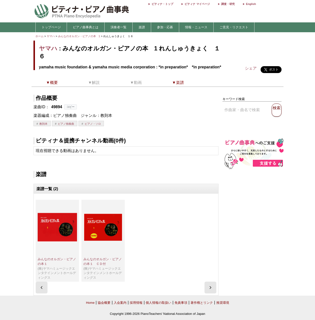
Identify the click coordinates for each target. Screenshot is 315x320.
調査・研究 (228, 3)
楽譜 (142, 27)
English (251, 3)
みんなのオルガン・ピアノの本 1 (79, 36)
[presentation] (41, 287)
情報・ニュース (196, 27)
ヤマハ (51, 36)
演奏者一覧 (118, 27)
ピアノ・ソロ (93, 123)
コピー (70, 106)
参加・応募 (165, 27)
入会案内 (120, 303)
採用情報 (136, 303)
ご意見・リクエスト (234, 27)
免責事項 (180, 303)
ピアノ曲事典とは (85, 27)
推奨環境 (222, 303)
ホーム (39, 36)
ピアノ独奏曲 (66, 123)
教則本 (43, 123)
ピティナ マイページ (197, 3)
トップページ (51, 27)
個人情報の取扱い (158, 303)
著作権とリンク (201, 303)
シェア (251, 68)
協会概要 (104, 303)
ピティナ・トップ (162, 3)
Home (90, 303)
